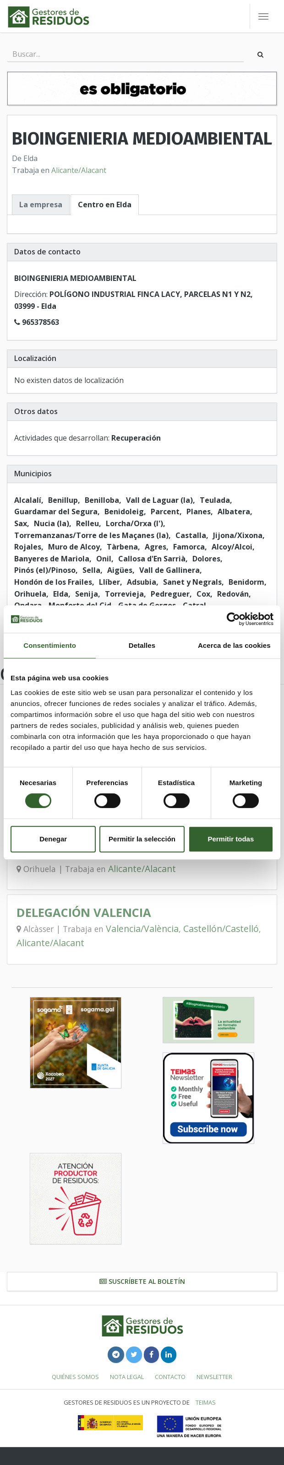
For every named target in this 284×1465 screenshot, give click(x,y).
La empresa (40, 204)
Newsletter (214, 1377)
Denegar (53, 839)
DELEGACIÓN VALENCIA (83, 913)
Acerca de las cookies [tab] (234, 645)
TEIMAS (206, 1402)
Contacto (170, 1377)
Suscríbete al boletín (142, 1281)
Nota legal (127, 1377)
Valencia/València (142, 928)
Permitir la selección (142, 839)
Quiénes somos (75, 1377)
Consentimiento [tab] (49, 645)
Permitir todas (231, 839)
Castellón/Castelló (221, 928)
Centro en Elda (104, 204)
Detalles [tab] (142, 645)
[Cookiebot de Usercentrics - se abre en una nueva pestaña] (233, 619)
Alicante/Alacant (78, 170)
